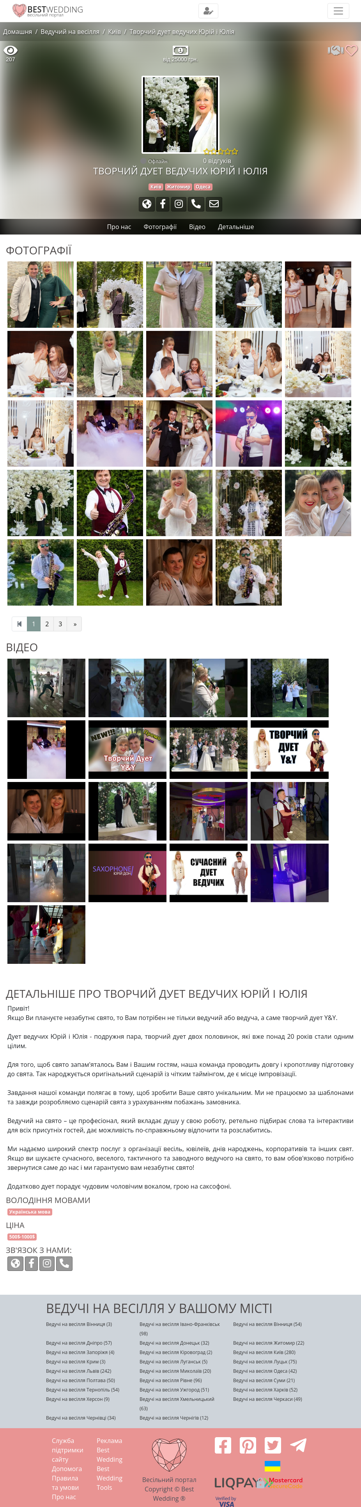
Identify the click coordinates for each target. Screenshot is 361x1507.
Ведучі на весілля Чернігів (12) (174, 1418)
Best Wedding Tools (109, 1478)
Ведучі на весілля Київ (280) (264, 1352)
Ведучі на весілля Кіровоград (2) (176, 1352)
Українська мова (30, 1211)
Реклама (109, 1440)
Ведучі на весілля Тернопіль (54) (82, 1389)
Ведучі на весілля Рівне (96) (171, 1380)
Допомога (67, 1468)
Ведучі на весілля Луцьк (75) (265, 1361)
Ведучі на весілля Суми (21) (264, 1380)
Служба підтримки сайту (67, 1450)
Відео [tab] (197, 226)
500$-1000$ (22, 1236)
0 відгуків (217, 160)
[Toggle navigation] (208, 11)
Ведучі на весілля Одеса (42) (265, 1371)
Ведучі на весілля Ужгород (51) (174, 1389)
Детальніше (236, 226)
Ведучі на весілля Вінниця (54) (267, 1324)
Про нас (64, 1497)
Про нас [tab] (119, 226)
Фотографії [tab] (160, 226)
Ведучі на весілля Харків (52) (265, 1389)
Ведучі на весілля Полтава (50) (80, 1380)
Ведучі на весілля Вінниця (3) (79, 1324)
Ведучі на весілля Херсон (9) (78, 1399)
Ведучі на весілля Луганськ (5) (173, 1361)
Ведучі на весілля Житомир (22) (268, 1343)
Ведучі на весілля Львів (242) (78, 1371)
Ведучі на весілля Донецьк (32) (174, 1343)
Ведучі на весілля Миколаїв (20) (175, 1371)
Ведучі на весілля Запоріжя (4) (80, 1352)
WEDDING (55, 9)
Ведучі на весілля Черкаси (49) (267, 1399)
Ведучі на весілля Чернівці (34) (80, 1418)
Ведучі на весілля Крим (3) (75, 1361)
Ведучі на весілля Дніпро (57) (79, 1343)
